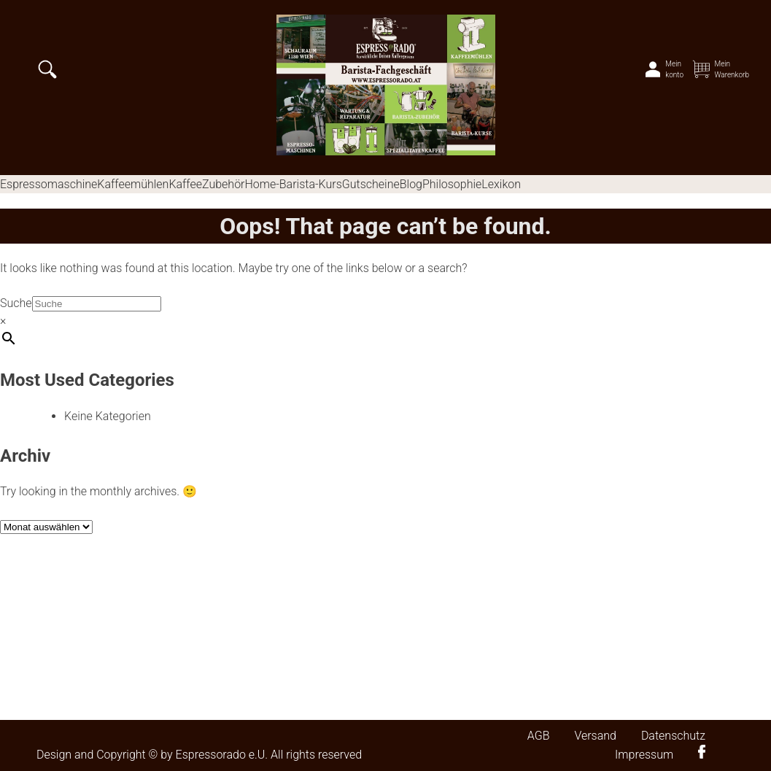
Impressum (644, 755)
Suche (16, 303)
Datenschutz (673, 736)
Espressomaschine (48, 184)
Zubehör (223, 184)
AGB (538, 736)
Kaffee (185, 184)
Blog (411, 184)
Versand (595, 736)
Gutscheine (371, 184)
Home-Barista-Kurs (292, 184)
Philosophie (451, 184)
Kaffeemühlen (132, 184)
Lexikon (501, 184)
